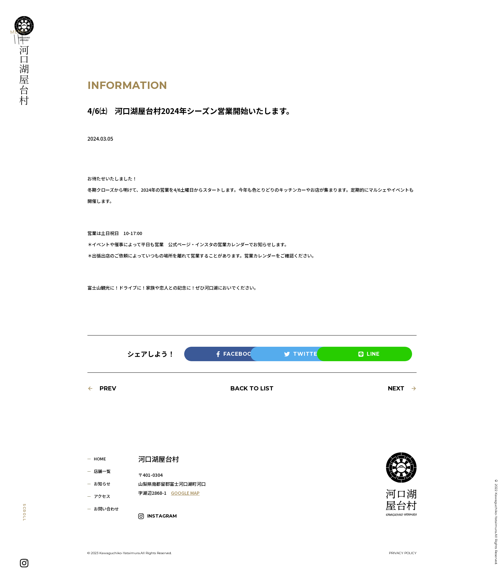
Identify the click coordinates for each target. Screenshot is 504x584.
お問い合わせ (106, 509)
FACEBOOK (214, 354)
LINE (347, 354)
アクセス (102, 496)
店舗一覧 (102, 471)
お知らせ (102, 484)
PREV (101, 388)
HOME (100, 459)
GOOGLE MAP (185, 493)
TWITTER (280, 354)
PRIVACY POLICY (403, 550)
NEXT (402, 388)
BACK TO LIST (252, 388)
